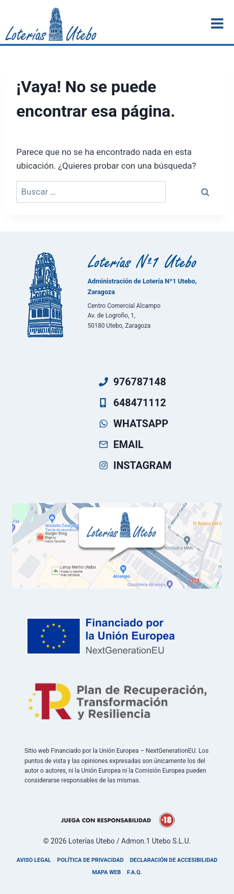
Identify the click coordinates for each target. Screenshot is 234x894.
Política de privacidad (90, 860)
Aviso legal (34, 860)
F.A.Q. (134, 872)
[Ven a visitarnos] (117, 546)
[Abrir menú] (218, 23)
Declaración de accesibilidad (174, 860)
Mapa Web (106, 872)
